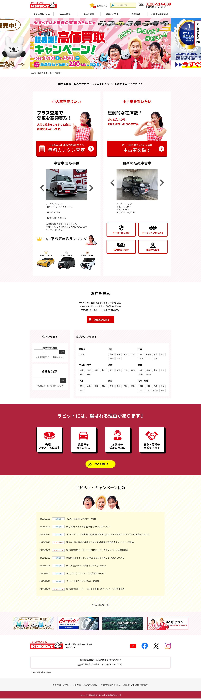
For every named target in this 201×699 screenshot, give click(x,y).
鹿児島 (155, 390)
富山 (103, 370)
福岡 (141, 386)
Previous (42, 188)
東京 (141, 354)
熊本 (162, 386)
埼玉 (162, 354)
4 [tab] (107, 66)
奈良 (141, 374)
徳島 (133, 386)
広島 (89, 386)
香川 (118, 386)
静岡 (133, 370)
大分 (141, 390)
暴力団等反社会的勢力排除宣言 (135, 685)
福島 (118, 358)
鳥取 (103, 386)
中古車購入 (65, 14)
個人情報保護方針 (90, 685)
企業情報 (136, 14)
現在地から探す (102, 319)
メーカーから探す (121, 232)
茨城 (141, 358)
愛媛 (111, 386)
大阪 (141, 370)
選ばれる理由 (112, 14)
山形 (111, 358)
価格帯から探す (121, 249)
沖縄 (162, 390)
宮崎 (148, 390)
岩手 (118, 354)
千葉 (155, 354)
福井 (89, 374)
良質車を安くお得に (83, 446)
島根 (96, 386)
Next (91, 188)
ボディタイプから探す (153, 232)
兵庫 (148, 370)
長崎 (155, 386)
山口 (81, 390)
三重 (125, 370)
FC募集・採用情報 (159, 14)
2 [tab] (98, 66)
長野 (89, 370)
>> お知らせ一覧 (100, 605)
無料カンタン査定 (66, 148)
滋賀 (162, 370)
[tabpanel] (100, 43)
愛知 (111, 370)
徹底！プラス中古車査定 (49, 446)
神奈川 (148, 354)
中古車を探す (137, 148)
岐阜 (118, 370)
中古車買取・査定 (42, 14)
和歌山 (148, 374)
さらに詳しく (102, 464)
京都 (155, 370)
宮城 (133, 354)
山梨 (81, 370)
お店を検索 (89, 14)
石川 (81, 374)
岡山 (81, 386)
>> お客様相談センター (40, 672)
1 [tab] (94, 66)
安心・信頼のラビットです (152, 446)
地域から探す (152, 249)
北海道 (81, 354)
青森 (111, 354)
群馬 (155, 358)
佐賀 (148, 386)
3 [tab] (103, 66)
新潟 (96, 370)
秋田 (125, 354)
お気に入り (102, 5)
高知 (125, 386)
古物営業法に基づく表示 (110, 685)
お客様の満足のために (117, 446)
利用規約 (77, 685)
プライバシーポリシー (62, 685)
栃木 (148, 358)
